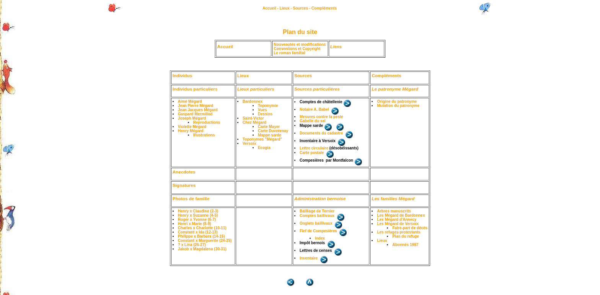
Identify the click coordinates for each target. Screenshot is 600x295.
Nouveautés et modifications (300, 44)
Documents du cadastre (321, 133)
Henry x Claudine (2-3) (198, 211)
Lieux (284, 8)
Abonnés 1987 (405, 245)
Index (320, 238)
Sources (300, 8)
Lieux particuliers (255, 88)
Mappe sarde (269, 135)
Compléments (324, 8)
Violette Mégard (192, 127)
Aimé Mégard (190, 101)
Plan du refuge (405, 236)
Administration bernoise (320, 198)
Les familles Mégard (393, 198)
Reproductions (206, 122)
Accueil (269, 8)
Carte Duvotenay (273, 131)
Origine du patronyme (397, 101)
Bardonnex (252, 101)
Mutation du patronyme (398, 106)
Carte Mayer (269, 127)
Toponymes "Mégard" (262, 139)
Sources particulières (317, 88)
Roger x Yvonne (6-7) (197, 219)
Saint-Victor (253, 118)
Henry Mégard (191, 131)
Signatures (184, 185)
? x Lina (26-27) (192, 245)
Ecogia (264, 148)
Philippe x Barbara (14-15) (201, 236)
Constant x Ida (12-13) (198, 232)
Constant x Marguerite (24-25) (205, 240)
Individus (182, 75)
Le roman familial (289, 53)
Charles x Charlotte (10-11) (202, 228)
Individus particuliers (195, 88)
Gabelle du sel (313, 121)
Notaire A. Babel (314, 109)
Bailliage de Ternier (317, 211)
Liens (336, 46)
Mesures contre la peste (321, 117)
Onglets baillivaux (316, 223)
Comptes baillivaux (317, 216)
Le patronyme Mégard (395, 88)
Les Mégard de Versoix (397, 224)
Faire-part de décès (409, 228)
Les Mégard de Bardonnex (401, 215)
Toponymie (268, 106)
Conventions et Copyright (297, 49)
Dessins (265, 114)
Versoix (249, 143)
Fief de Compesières (318, 231)
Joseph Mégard (192, 118)
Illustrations (204, 135)
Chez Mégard (254, 122)
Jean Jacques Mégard (198, 110)
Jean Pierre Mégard (195, 106)
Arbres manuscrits (394, 211)
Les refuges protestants (398, 232)
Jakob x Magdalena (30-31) (202, 249)
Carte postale (312, 153)
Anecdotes (184, 171)
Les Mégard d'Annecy (396, 219)
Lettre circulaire (314, 148)
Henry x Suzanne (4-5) (198, 215)
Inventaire (309, 258)
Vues (262, 110)
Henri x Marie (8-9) (194, 224)
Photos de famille (191, 198)
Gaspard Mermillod (195, 114)
